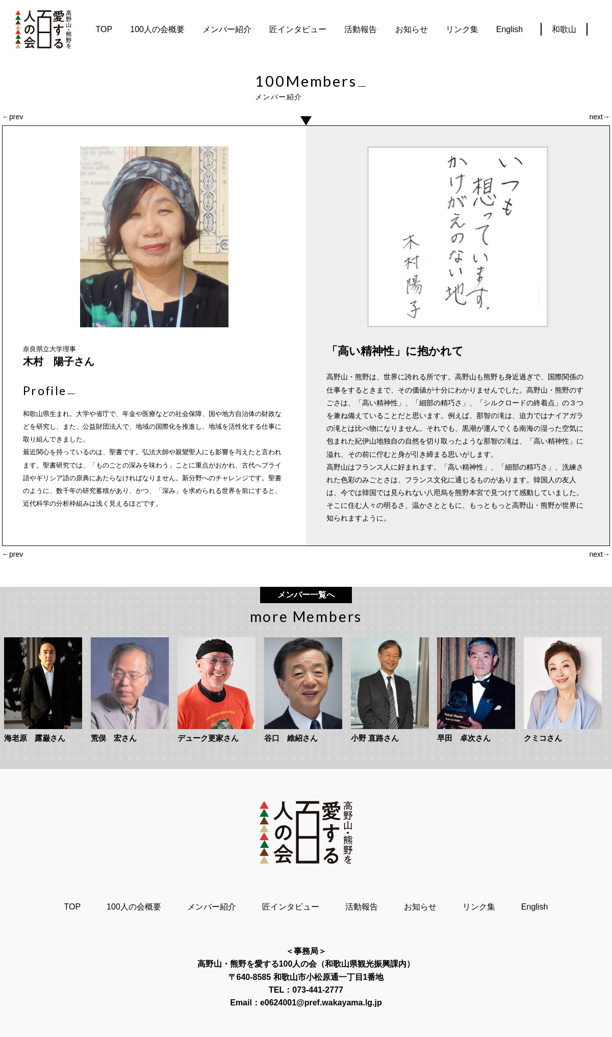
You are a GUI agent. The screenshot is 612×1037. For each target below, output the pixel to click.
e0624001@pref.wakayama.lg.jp (321, 1002)
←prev (12, 117)
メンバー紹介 (226, 29)
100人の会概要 (157, 29)
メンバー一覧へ (306, 594)
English (509, 29)
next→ (600, 117)
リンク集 (462, 29)
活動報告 (360, 29)
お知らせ (411, 29)
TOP (104, 29)
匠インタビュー (297, 29)
